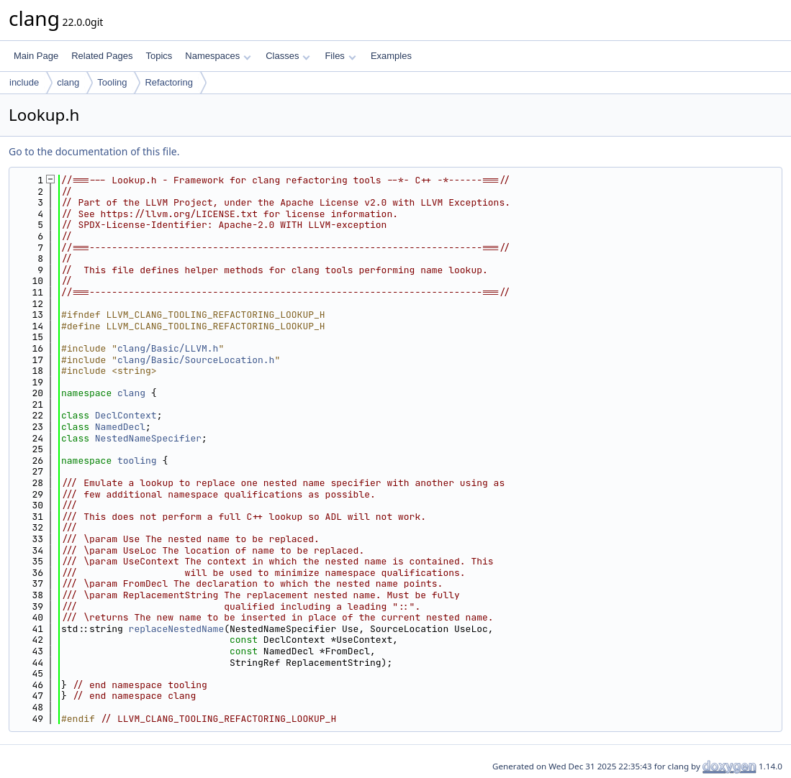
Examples (391, 55)
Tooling (112, 82)
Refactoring (168, 82)
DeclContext (126, 415)
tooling (137, 460)
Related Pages (101, 55)
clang (68, 82)
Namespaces (217, 55)
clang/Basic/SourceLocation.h (195, 360)
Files (340, 55)
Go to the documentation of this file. (94, 151)
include (24, 82)
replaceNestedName (177, 629)
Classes (288, 55)
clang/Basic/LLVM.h (167, 348)
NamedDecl (120, 427)
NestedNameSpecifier (148, 438)
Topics (158, 55)
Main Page (36, 55)
